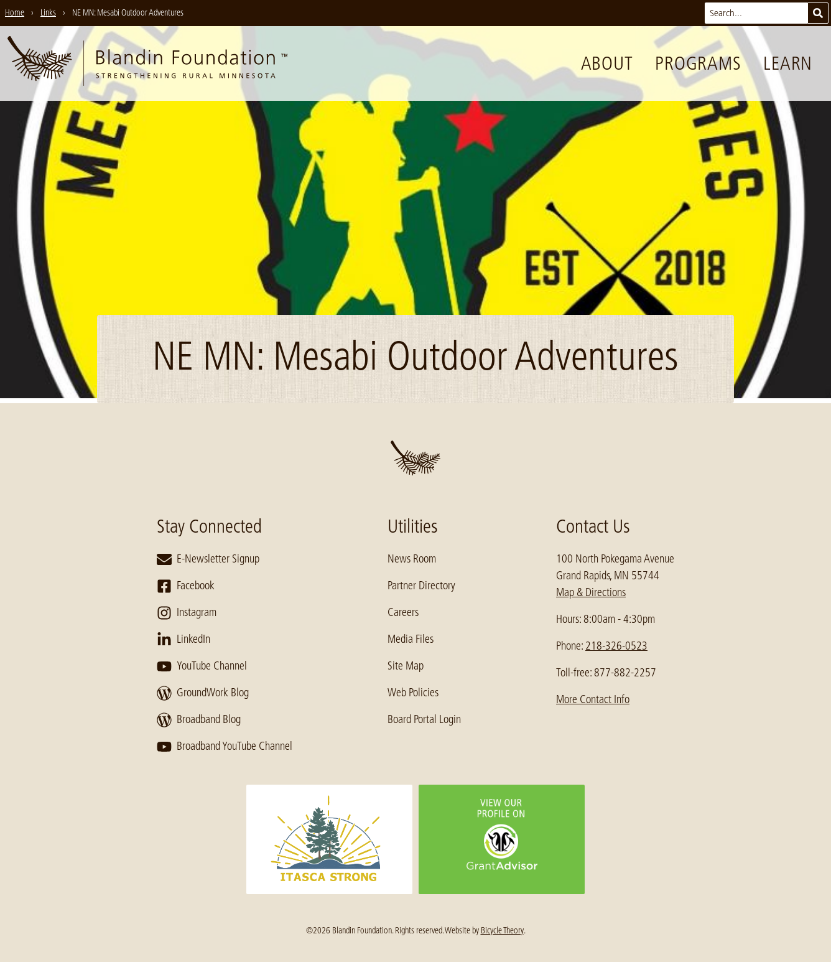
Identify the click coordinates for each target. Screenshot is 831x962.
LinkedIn (183, 639)
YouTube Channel (202, 666)
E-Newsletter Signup (208, 559)
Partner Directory (421, 585)
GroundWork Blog (203, 693)
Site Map (406, 666)
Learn (787, 63)
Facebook (186, 586)
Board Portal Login (424, 719)
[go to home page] (147, 63)
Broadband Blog (199, 719)
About (607, 63)
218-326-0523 (616, 646)
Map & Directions (591, 592)
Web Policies (413, 692)
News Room (412, 559)
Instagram (186, 612)
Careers (403, 612)
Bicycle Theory (502, 930)
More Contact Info (592, 699)
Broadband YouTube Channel (224, 746)
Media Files (411, 639)
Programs (698, 63)
